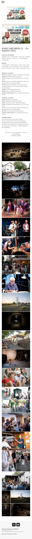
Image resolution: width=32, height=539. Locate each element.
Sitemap (15, 534)
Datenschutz (9, 534)
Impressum (3, 534)
